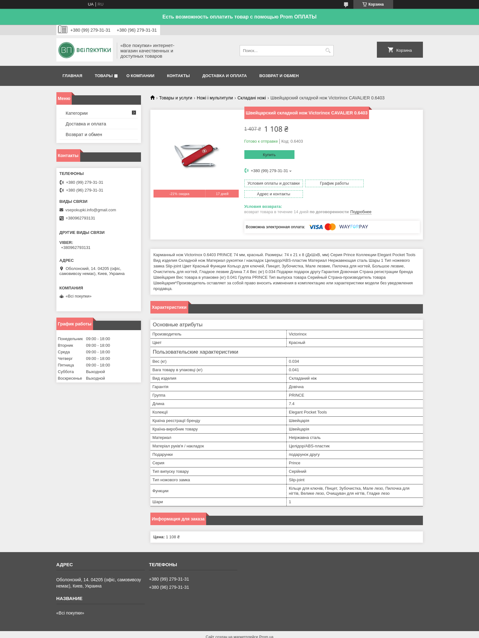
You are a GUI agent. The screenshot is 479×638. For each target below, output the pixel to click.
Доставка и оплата (224, 75)
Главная (72, 75)
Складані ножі (251, 97)
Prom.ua (266, 626)
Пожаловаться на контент (223, 632)
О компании (140, 75)
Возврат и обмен (279, 75)
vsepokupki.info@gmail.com (90, 210)
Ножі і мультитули (215, 97)
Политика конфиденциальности (277, 632)
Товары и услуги (175, 97)
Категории (77, 113)
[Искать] (328, 50)
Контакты (178, 75)
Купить (269, 154)
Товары (104, 75)
